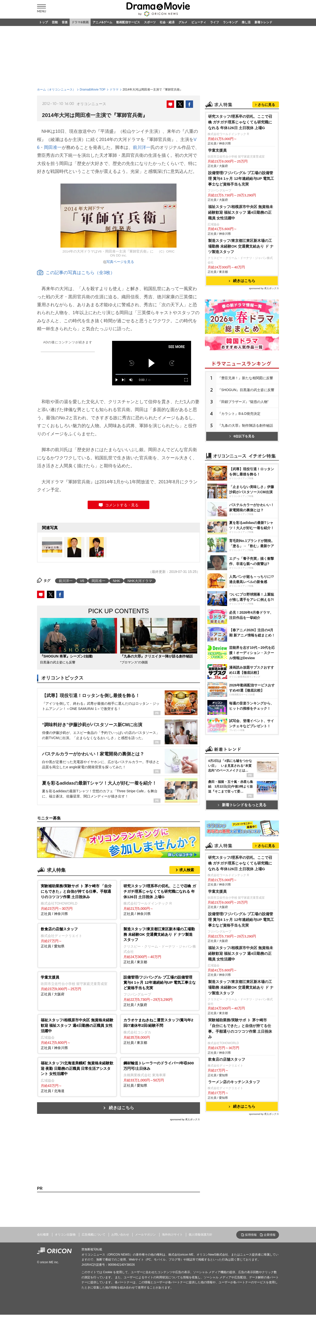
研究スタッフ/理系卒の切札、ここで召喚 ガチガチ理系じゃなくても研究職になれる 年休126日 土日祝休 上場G (240, 122)
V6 (82, 581)
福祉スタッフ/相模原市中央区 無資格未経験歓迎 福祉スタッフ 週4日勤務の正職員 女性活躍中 (240, 212)
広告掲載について (93, 1234)
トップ (43, 22)
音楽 (65, 22)
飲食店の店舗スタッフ (226, 1059)
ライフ (214, 22)
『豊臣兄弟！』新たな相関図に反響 (245, 378)
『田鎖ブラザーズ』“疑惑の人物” (243, 402)
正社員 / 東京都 (159, 945)
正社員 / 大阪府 (77, 985)
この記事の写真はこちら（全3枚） (76, 272)
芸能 (55, 22)
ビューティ (198, 22)
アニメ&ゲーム (103, 22)
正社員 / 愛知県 (77, 937)
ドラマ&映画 (80, 22)
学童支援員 (217, 150)
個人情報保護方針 (200, 1234)
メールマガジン (145, 1234)
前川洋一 (142, 147)
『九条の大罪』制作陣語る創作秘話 (245, 425)
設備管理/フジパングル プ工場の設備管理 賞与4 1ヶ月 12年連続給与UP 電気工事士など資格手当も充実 (241, 178)
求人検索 (186, 870)
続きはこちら (121, 1107)
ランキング (230, 22)
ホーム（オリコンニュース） (56, 89)
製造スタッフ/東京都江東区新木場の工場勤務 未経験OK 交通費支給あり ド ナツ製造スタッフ (241, 246)
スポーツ (150, 22)
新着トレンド (263, 22)
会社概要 (43, 1234)
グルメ (182, 22)
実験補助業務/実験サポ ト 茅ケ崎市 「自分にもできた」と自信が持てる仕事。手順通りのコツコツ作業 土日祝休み (240, 1028)
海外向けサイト (172, 1234)
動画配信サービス (128, 22)
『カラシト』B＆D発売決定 (239, 414)
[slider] (152, 374)
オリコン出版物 (65, 1234)
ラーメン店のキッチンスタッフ (234, 1082)
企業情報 (270, 1235)
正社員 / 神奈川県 (77, 899)
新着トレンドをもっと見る (242, 805)
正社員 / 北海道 (77, 1076)
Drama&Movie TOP (92, 89)
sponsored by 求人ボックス (185, 1119)
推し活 (246, 22)
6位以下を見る (242, 436)
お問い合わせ (120, 1234)
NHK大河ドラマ (139, 581)
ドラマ (114, 89)
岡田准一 (53, 147)
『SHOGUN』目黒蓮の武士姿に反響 (246, 390)
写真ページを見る (120, 262)
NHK (116, 581)
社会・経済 (167, 22)
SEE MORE (176, 347)
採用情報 (251, 1235)
